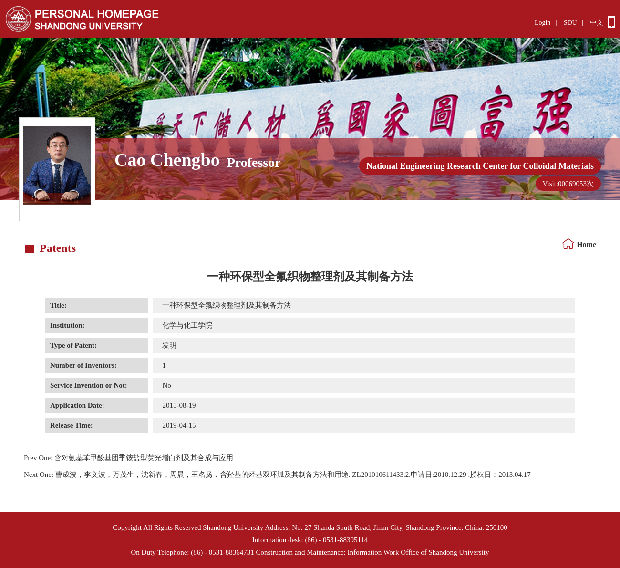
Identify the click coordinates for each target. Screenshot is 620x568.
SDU (570, 22)
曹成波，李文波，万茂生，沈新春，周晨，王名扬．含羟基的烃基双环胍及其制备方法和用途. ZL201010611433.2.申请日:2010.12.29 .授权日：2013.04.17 (277, 474)
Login (542, 22)
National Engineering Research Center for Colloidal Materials (480, 166)
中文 (596, 22)
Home (586, 244)
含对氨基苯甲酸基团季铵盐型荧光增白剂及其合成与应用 (128, 458)
